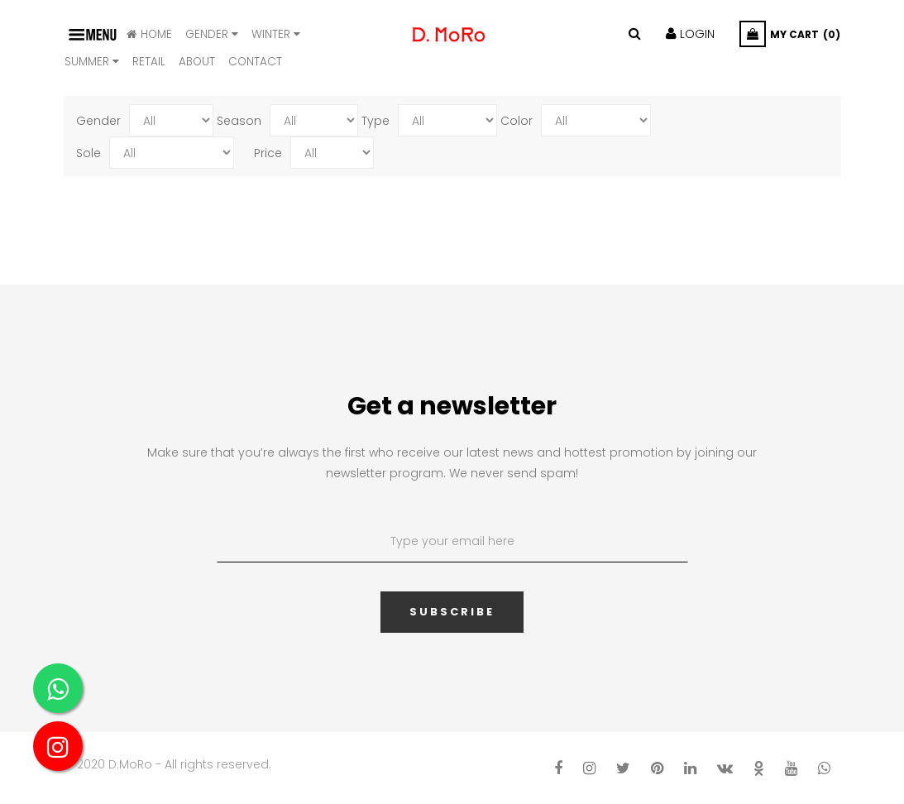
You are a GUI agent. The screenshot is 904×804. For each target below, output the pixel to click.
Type (375, 120)
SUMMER (92, 61)
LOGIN (690, 34)
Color (516, 120)
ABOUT (197, 61)
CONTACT (255, 61)
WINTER (275, 34)
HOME (149, 34)
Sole (88, 153)
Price (268, 153)
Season (239, 120)
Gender (211, 34)
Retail (148, 61)
